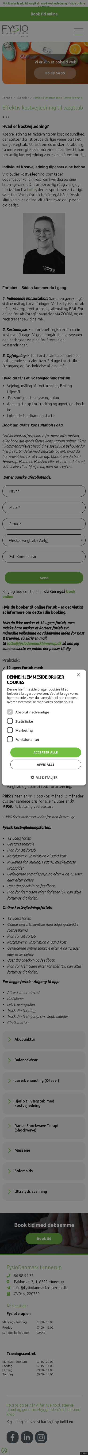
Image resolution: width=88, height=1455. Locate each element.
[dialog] (44, 728)
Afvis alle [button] (45, 764)
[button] (44, 777)
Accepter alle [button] (46, 752)
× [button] (78, 675)
